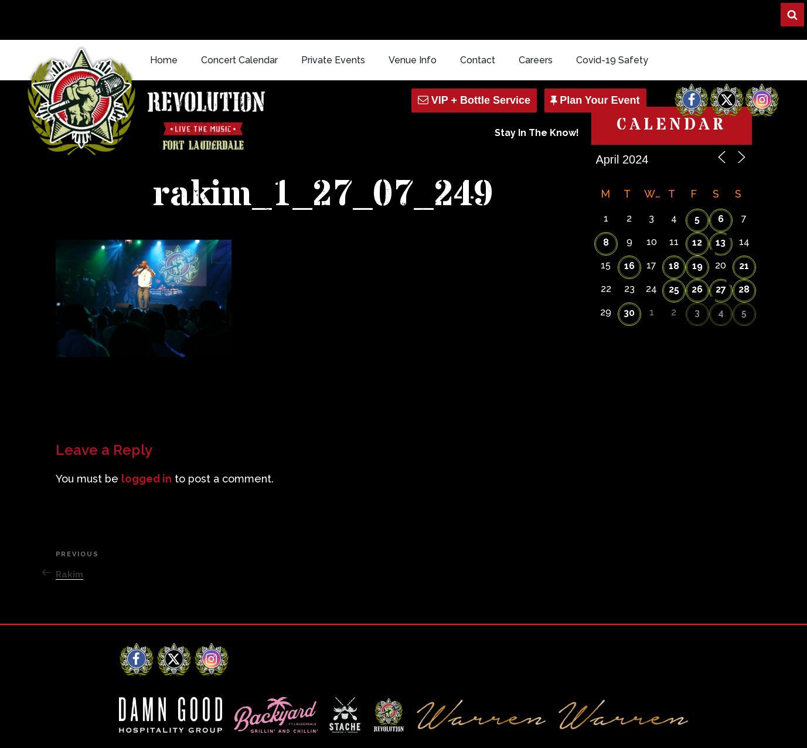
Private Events (333, 19)
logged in (146, 438)
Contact (477, 19)
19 (697, 225)
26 (697, 248)
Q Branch (671, 729)
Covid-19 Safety (612, 19)
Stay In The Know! (537, 92)
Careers (536, 19)
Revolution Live (181, 729)
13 (721, 202)
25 (674, 248)
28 (744, 248)
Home (164, 19)
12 (697, 202)
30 (629, 272)
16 (629, 225)
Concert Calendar (239, 19)
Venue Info (413, 19)
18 (674, 225)
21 (744, 225)
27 (721, 248)
